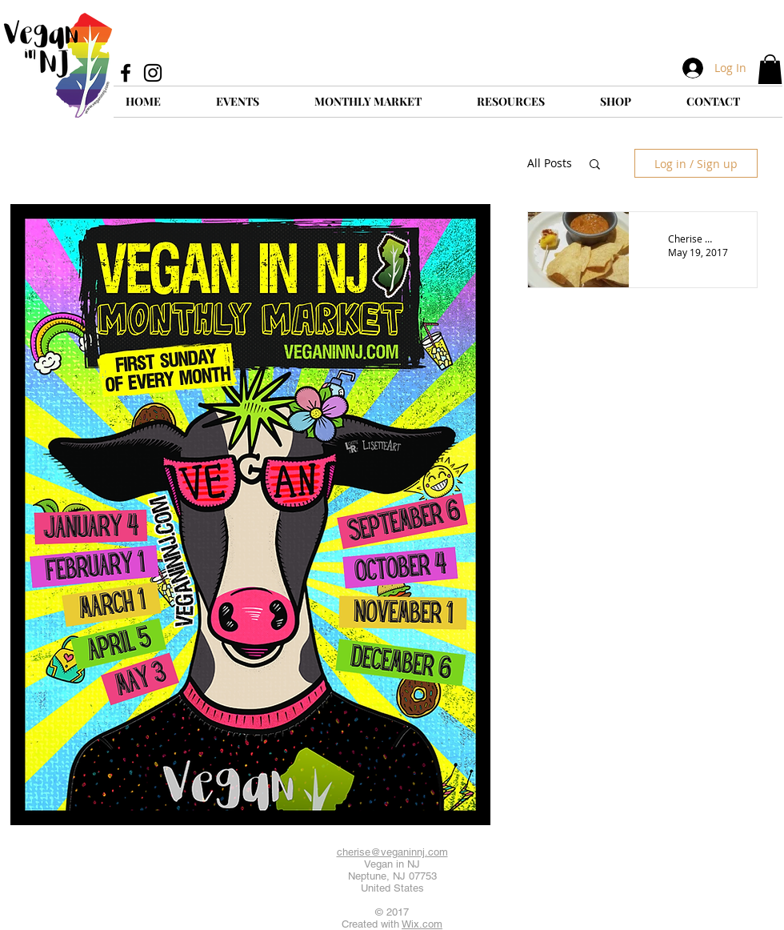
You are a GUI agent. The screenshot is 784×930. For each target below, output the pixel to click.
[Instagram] (153, 73)
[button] (770, 69)
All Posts (549, 162)
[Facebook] (126, 73)
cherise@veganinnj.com (392, 852)
